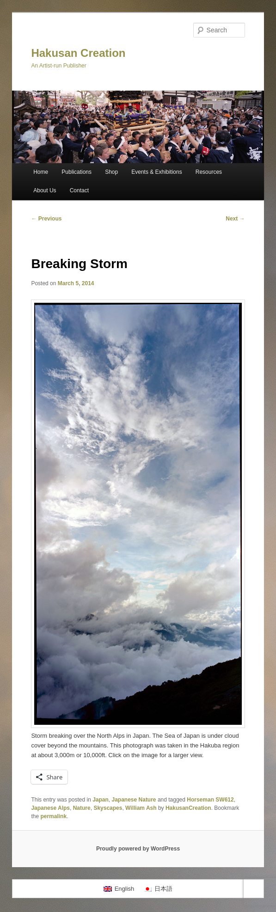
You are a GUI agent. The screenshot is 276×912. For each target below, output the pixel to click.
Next (235, 218)
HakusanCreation (188, 808)
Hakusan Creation (78, 53)
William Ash (140, 808)
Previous (46, 218)
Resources (209, 172)
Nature (82, 808)
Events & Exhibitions (156, 172)
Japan (100, 799)
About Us (44, 190)
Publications (76, 172)
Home (40, 172)
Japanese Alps (50, 808)
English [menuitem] (125, 888)
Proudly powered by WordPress (138, 848)
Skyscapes (107, 808)
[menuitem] (119, 888)
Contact (79, 190)
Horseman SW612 (210, 799)
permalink (53, 816)
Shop (111, 172)
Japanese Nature (134, 799)
